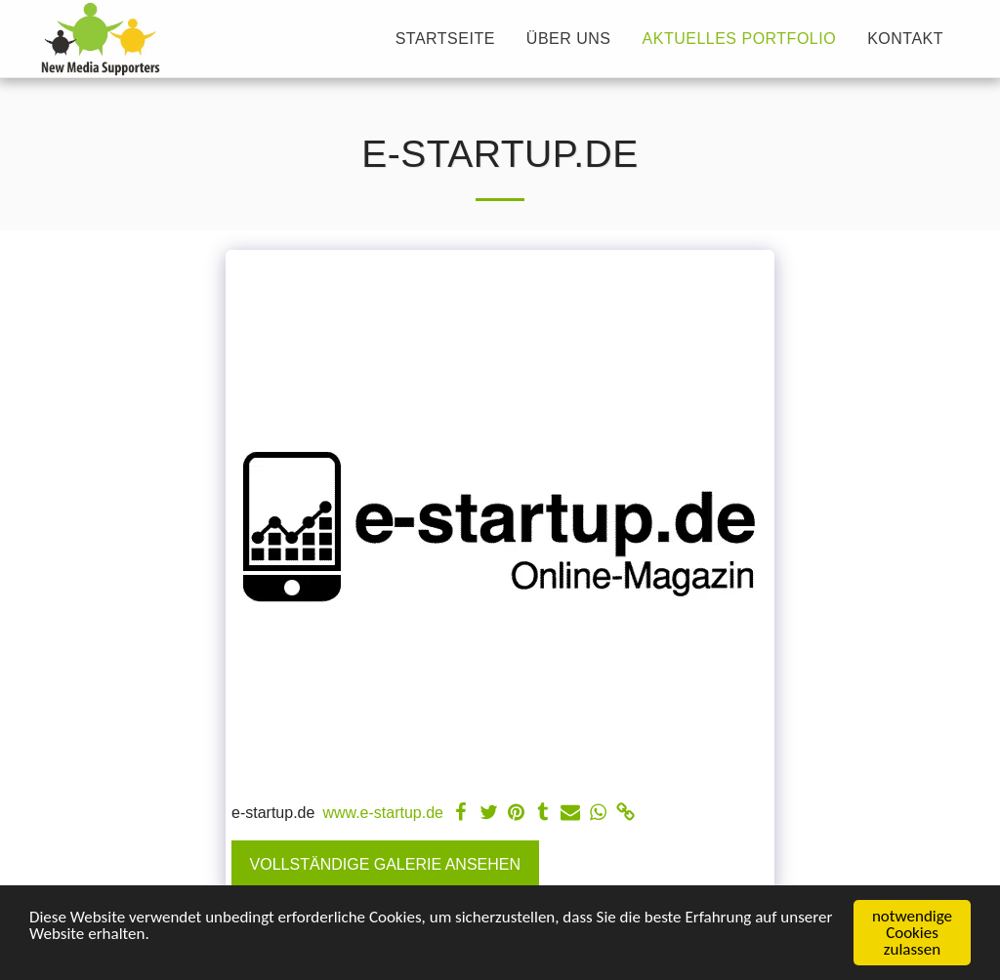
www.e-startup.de (382, 812)
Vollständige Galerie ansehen (385, 864)
